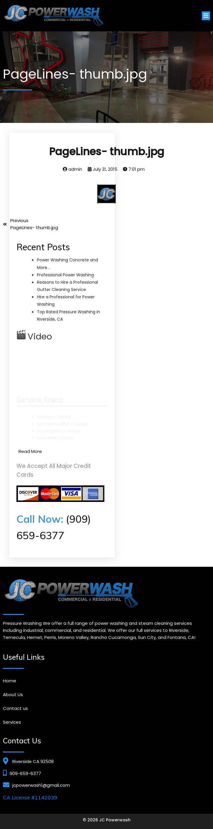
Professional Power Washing (65, 275)
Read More (30, 451)
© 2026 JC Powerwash (107, 820)
